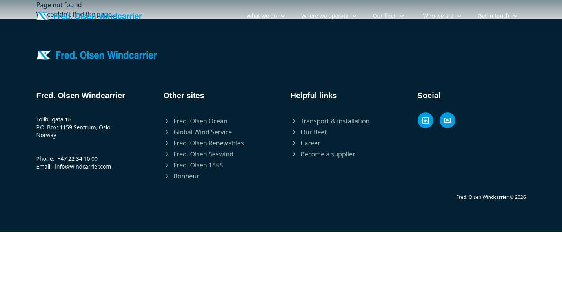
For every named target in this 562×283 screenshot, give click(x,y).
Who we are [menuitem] (442, 15)
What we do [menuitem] (266, 15)
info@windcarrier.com (83, 166)
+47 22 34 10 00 (77, 158)
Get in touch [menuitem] (498, 15)
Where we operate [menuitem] (329, 15)
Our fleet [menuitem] (388, 15)
